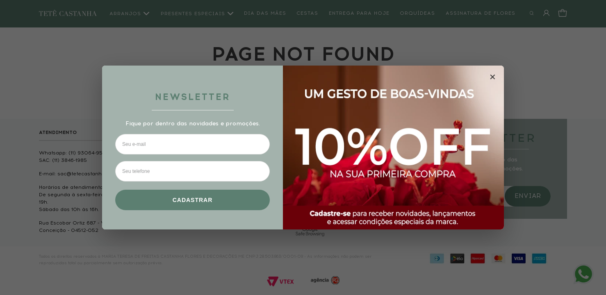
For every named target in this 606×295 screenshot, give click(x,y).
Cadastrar (193, 200)
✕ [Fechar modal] (492, 77)
